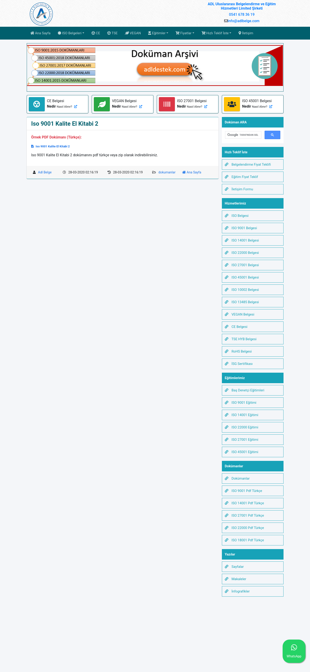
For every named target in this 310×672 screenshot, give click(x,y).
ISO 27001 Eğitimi (241, 440)
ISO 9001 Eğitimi (240, 403)
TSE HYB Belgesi (241, 339)
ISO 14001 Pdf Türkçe (244, 503)
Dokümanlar (237, 478)
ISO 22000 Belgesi (242, 253)
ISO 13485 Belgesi (242, 302)
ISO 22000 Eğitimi (241, 427)
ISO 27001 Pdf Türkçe (244, 515)
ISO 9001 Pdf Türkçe (243, 491)
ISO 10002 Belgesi (242, 290)
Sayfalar (234, 567)
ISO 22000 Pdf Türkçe (244, 528)
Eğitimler (157, 33)
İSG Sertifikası (239, 364)
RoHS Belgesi (238, 351)
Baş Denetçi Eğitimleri (244, 390)
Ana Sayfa (40, 33)
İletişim (246, 33)
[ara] (242, 135)
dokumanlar (167, 172)
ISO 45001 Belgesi (242, 277)
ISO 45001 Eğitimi (241, 452)
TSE (112, 33)
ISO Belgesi (237, 216)
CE (96, 33)
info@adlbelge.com (244, 21)
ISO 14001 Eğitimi (241, 415)
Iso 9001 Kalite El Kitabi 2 (50, 146)
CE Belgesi (236, 327)
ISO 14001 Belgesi (242, 240)
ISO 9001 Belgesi (241, 228)
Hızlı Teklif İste (215, 33)
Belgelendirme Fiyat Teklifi (248, 164)
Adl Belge (45, 172)
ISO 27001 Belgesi (242, 265)
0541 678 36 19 (242, 14)
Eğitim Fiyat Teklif (241, 177)
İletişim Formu (239, 189)
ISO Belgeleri (69, 33)
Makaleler (235, 579)
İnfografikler (237, 591)
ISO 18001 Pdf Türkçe (244, 540)
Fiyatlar (184, 33)
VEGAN (133, 33)
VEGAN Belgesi (240, 314)
